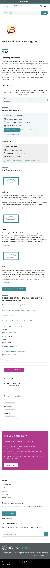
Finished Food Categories (12, 326)
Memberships (6, 485)
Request (14, 370)
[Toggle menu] (3, 6)
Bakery (5, 329)
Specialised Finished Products (13, 351)
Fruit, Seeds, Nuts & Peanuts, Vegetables (18, 321)
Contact (4, 491)
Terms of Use (31, 562)
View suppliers (7, 518)
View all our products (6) (14, 289)
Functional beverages (10, 355)
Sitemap (5, 494)
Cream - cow (35, 100)
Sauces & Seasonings (10, 346)
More (44, 100)
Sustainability (6, 497)
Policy (4, 531)
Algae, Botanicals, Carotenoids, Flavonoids (18, 310)
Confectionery (8, 336)
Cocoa (18, 100)
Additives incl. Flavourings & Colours (15, 305)
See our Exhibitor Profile (30, 130)
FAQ (3, 488)
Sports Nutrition (8, 360)
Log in (46, 6)
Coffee (25, 100)
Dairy (5, 339)
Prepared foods (8, 343)
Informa (25, 1)
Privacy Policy (18, 562)
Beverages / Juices (10, 333)
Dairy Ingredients (8, 315)
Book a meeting (12, 130)
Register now (11, 465)
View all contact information (15, 419)
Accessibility (6, 562)
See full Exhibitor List (12, 134)
